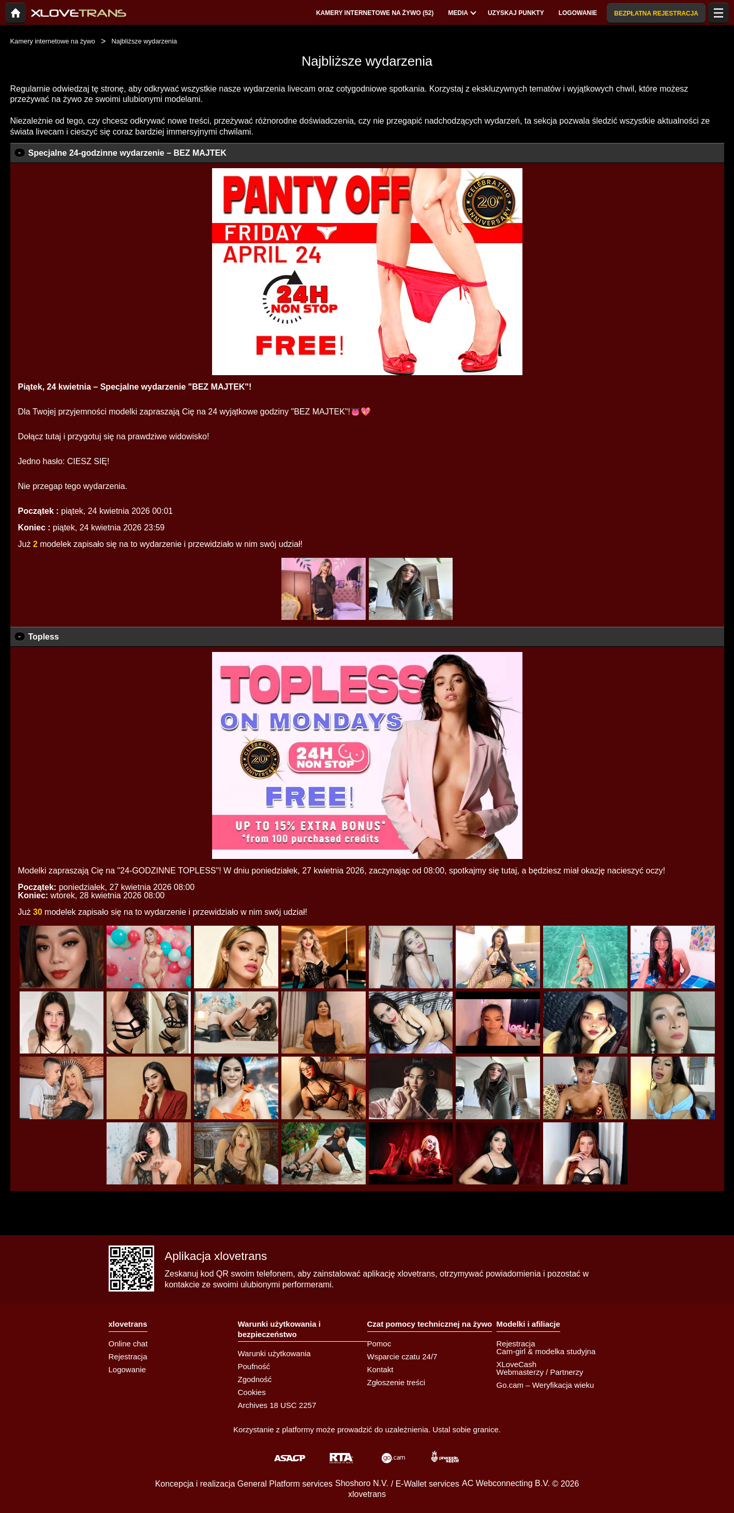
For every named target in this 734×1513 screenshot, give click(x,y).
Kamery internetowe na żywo (52, 41)
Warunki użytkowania (274, 1353)
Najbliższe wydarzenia (144, 41)
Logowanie (127, 1369)
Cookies (252, 1392)
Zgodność (255, 1379)
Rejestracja (128, 1356)
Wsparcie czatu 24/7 (402, 1356)
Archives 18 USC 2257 (277, 1405)
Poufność (254, 1366)
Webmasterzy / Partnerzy (540, 1372)
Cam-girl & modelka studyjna (546, 1351)
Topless (43, 636)
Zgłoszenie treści (396, 1382)
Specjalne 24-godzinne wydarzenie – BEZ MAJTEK (127, 153)
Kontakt (380, 1369)
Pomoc (379, 1343)
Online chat (128, 1343)
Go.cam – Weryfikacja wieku (545, 1385)
